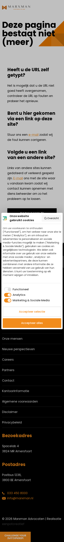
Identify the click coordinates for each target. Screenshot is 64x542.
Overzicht (51, 218)
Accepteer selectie (32, 312)
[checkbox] (16, 289)
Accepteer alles (32, 323)
